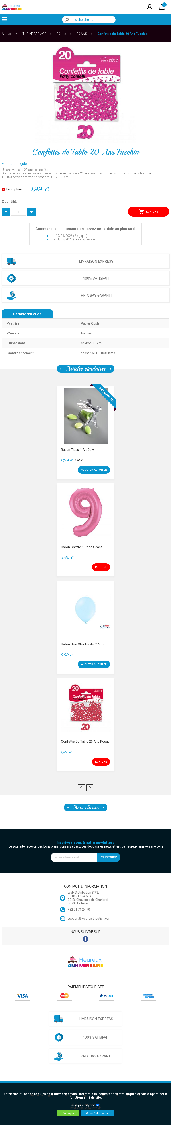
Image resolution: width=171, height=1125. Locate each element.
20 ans (61, 34)
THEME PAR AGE (34, 34)
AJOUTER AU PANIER (94, 469)
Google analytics (82, 1105)
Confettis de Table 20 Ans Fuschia (122, 34)
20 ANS (82, 34)
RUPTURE (148, 211)
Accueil (7, 34)
